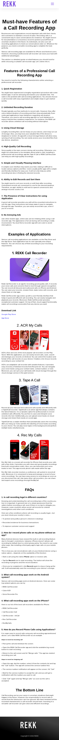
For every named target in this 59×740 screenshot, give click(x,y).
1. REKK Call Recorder (29, 253)
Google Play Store (9, 314)
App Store (5, 318)
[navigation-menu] (52, 4)
